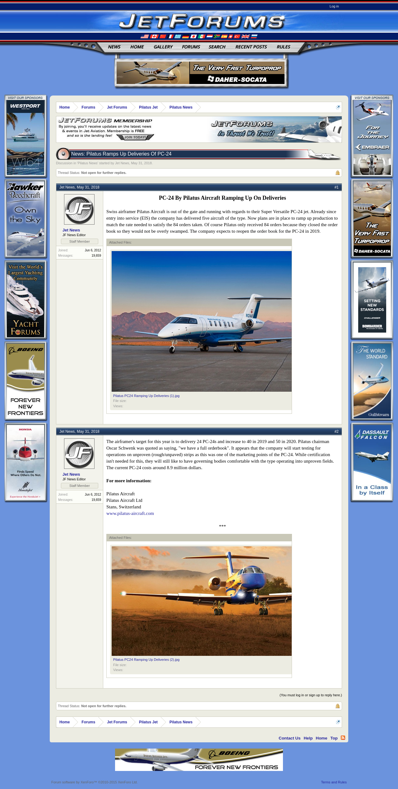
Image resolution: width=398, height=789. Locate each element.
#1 (337, 187)
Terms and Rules (334, 782)
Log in (334, 6)
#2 (337, 431)
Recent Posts (251, 47)
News (114, 47)
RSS (343, 737)
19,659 (96, 255)
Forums (191, 47)
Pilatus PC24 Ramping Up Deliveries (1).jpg (146, 396)
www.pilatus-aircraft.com (130, 513)
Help (308, 738)
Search (217, 47)
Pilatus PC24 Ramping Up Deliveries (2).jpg (146, 659)
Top (334, 738)
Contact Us (289, 738)
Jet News (122, 163)
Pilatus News (88, 163)
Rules (283, 47)
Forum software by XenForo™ (94, 782)
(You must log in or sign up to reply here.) (311, 695)
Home (137, 47)
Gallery (163, 47)
